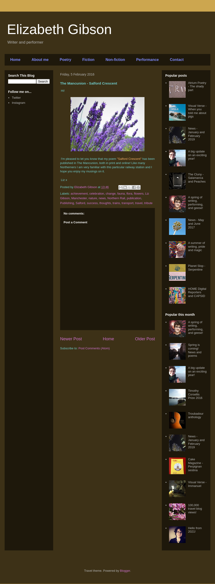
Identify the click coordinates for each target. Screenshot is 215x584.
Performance (147, 60)
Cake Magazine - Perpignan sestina (195, 465)
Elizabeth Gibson (59, 29)
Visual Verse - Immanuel (197, 484)
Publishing (67, 203)
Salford (80, 203)
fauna (121, 193)
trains (116, 203)
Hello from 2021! (195, 529)
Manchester (79, 198)
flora (129, 193)
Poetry (65, 60)
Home (15, 60)
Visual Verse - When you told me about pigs (197, 111)
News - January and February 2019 (196, 134)
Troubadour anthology (195, 415)
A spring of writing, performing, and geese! (195, 203)
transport (127, 203)
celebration (96, 193)
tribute (148, 203)
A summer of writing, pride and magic (196, 246)
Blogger (125, 570)
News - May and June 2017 (196, 223)
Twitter (16, 97)
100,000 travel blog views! (195, 508)
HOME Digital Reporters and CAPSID (197, 292)
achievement (79, 193)
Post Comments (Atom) (94, 348)
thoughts (105, 203)
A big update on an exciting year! (197, 155)
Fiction (88, 60)
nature (93, 198)
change (111, 193)
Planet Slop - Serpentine (196, 267)
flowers (139, 193)
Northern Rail (116, 198)
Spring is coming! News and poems (194, 350)
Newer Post (71, 339)
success (92, 203)
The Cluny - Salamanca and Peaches (197, 178)
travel (139, 203)
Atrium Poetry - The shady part (197, 86)
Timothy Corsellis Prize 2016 (195, 394)
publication (134, 198)
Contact (177, 60)
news (102, 198)
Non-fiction (115, 60)
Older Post (145, 339)
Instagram (18, 102)
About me (40, 60)
